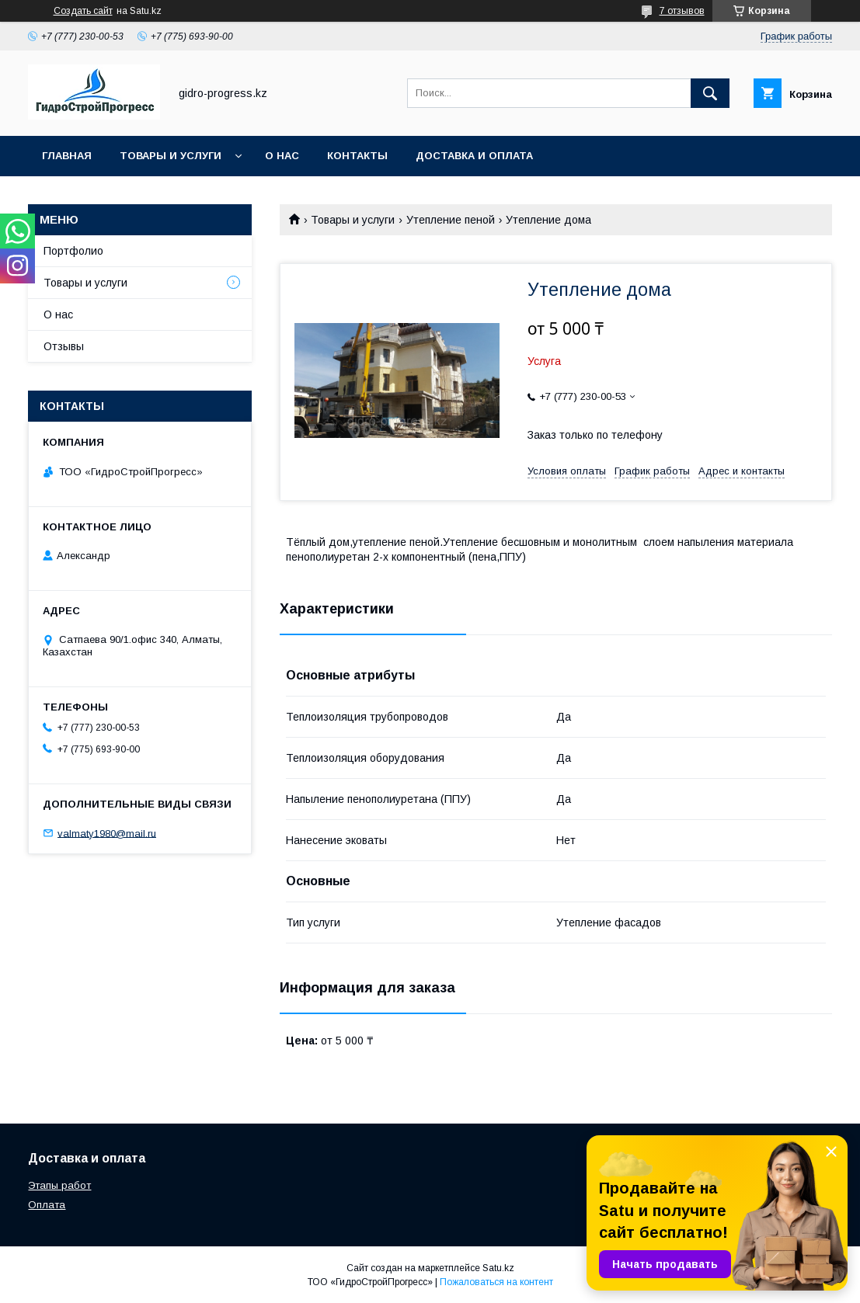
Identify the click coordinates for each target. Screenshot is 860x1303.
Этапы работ (59, 1185)
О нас (282, 156)
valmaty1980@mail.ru (106, 833)
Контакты (357, 156)
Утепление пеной (450, 220)
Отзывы (64, 346)
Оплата (46, 1205)
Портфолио (73, 251)
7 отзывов (682, 10)
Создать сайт (83, 10)
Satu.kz (498, 1268)
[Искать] (710, 93)
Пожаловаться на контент (496, 1282)
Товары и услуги (170, 156)
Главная (67, 156)
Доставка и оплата (474, 156)
